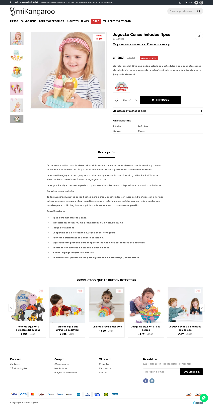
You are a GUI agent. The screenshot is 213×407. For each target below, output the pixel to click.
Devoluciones (60, 368)
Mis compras (105, 368)
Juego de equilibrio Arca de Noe (145, 328)
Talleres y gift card (117, 21)
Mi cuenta (104, 364)
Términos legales (18, 368)
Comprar (162, 100)
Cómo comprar (61, 364)
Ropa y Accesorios (51, 21)
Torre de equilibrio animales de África (67, 328)
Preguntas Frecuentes (65, 372)
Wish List (103, 372)
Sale (96, 21)
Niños (85, 21)
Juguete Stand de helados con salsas (185, 328)
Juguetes (73, 21)
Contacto (15, 364)
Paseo (14, 21)
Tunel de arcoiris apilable (106, 326)
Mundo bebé (28, 21)
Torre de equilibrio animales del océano (28, 328)
